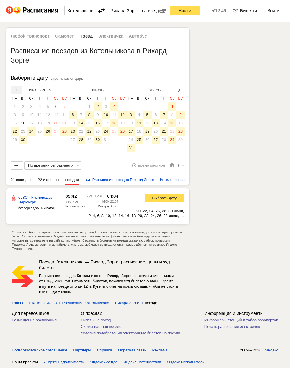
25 (40, 131)
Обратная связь (132, 350)
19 (48, 123)
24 (31, 131)
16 (23, 123)
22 (15, 131)
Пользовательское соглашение (39, 350)
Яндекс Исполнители (186, 362)
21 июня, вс (21, 180)
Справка (104, 350)
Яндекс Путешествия (142, 362)
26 (48, 131)
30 (23, 139)
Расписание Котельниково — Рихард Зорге (100, 303)
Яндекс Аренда (103, 362)
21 (64, 123)
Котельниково (75, 206)
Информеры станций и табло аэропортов (241, 320)
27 (56, 131)
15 (15, 123)
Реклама (160, 350)
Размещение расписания (34, 320)
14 (64, 115)
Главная (19, 303)
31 (106, 139)
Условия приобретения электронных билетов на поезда (130, 333)
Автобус (138, 35)
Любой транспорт (30, 35)
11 (40, 115)
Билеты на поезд (96, 320)
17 (31, 123)
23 (23, 131)
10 (31, 115)
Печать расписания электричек (232, 326)
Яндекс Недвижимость (64, 362)
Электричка (110, 35)
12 (48, 115)
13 (56, 115)
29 (15, 139)
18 (40, 123)
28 (64, 131)
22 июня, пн (48, 180)
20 (56, 123)
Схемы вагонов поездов (102, 326)
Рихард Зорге (108, 206)
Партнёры (82, 350)
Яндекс (271, 350)
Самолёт (64, 35)
